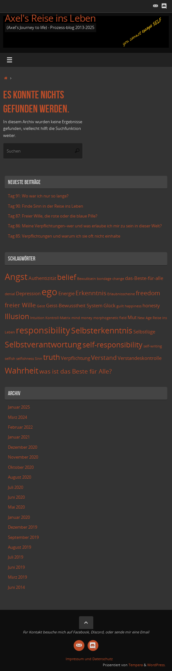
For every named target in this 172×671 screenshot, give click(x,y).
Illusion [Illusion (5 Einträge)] (17, 316)
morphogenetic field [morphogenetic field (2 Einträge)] (110, 318)
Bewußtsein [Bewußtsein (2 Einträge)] (86, 278)
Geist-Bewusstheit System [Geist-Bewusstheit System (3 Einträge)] (74, 305)
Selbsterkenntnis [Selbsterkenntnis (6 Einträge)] (101, 330)
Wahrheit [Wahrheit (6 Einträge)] (21, 370)
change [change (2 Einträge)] (118, 278)
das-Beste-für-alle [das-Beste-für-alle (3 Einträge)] (144, 278)
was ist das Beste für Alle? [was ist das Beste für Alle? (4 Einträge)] (75, 371)
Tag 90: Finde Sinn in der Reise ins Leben (45, 206)
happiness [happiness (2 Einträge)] (133, 306)
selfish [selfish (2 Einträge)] (10, 358)
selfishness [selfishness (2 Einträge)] (25, 358)
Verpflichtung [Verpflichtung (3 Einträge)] (75, 358)
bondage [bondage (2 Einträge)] (104, 278)
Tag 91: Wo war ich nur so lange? (38, 196)
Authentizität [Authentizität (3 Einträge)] (42, 278)
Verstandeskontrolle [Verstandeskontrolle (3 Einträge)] (140, 358)
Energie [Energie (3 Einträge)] (66, 293)
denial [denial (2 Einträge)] (10, 294)
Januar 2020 (19, 517)
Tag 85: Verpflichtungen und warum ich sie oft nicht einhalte (64, 236)
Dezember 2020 (22, 447)
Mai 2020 (16, 507)
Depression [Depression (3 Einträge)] (28, 293)
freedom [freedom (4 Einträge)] (148, 293)
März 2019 (17, 577)
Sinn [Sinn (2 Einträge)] (38, 358)
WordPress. (156, 664)
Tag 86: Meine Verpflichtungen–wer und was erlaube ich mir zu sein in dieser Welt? (85, 226)
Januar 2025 (19, 407)
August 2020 (19, 477)
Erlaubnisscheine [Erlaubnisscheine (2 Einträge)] (121, 294)
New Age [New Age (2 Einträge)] (144, 318)
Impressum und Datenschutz (89, 658)
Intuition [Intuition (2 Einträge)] (37, 318)
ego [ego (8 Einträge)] (49, 291)
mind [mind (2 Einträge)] (75, 318)
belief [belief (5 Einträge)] (66, 277)
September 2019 (23, 537)
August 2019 (19, 547)
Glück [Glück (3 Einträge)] (109, 305)
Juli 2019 (15, 557)
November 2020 (23, 457)
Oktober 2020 (21, 467)
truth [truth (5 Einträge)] (51, 357)
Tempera (136, 664)
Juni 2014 (16, 587)
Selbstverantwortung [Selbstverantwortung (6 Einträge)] (43, 344)
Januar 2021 (19, 437)
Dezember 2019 (22, 527)
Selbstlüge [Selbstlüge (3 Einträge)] (144, 331)
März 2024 (17, 417)
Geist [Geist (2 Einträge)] (41, 306)
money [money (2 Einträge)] (86, 318)
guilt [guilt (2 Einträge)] (120, 306)
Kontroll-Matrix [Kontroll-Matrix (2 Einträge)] (57, 318)
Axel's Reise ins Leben (50, 18)
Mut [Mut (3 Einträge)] (132, 317)
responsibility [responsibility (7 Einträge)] (43, 330)
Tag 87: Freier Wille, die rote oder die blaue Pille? (52, 216)
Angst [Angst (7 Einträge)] (16, 276)
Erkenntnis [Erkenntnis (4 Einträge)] (91, 293)
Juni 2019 (16, 567)
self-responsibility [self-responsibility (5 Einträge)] (112, 345)
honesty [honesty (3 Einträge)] (151, 305)
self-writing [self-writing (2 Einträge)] (152, 346)
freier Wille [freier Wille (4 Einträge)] (20, 305)
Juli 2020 (15, 487)
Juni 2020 (16, 497)
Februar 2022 (20, 427)
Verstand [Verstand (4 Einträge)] (104, 357)
